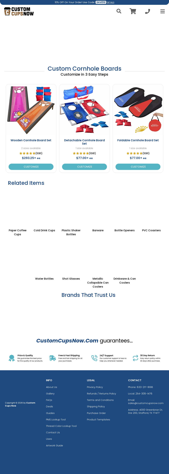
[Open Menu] (161, 11)
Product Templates (98, 419)
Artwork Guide (54, 445)
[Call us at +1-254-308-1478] (147, 12)
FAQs (49, 400)
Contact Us (53, 432)
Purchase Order (96, 413)
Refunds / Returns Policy (101, 393)
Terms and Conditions (100, 400)
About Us (51, 387)
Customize (31, 167)
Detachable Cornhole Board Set (84, 142)
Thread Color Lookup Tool (61, 426)
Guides (50, 413)
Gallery (50, 393)
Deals (49, 406)
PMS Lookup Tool (56, 419)
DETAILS (110, 2)
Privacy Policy (95, 387)
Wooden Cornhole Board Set (31, 140)
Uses (49, 439)
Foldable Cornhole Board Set (138, 140)
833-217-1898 (145, 387)
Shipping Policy (96, 406)
